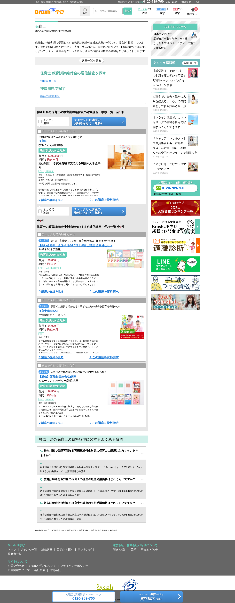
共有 (85, 11)
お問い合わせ (16, 565)
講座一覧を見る (91, 60)
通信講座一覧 (48, 80)
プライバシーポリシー (74, 565)
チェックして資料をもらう (56, 131)
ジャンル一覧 (28, 549)
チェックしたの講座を (151, 597)
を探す (163, 11)
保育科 (43, 141)
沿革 (134, 549)
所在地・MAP (149, 549)
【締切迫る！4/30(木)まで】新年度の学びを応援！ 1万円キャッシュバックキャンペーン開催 (175, 80)
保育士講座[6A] (48, 310)
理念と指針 (120, 549)
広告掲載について (19, 570)
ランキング (85, 549)
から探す (145, 11)
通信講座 (46, 549)
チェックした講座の (97, 121)
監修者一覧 (15, 553)
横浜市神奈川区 (50, 96)
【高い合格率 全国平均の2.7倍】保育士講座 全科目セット (75, 245)
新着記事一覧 (190, 63)
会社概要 (39, 570)
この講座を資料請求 (105, 199)
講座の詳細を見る (52, 200)
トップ (12, 549)
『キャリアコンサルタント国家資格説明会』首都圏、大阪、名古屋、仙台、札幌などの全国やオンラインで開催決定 (175, 147)
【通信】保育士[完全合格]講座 (57, 376)
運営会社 (55, 570)
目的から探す (65, 549)
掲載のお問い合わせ (190, 2)
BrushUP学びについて (42, 565)
